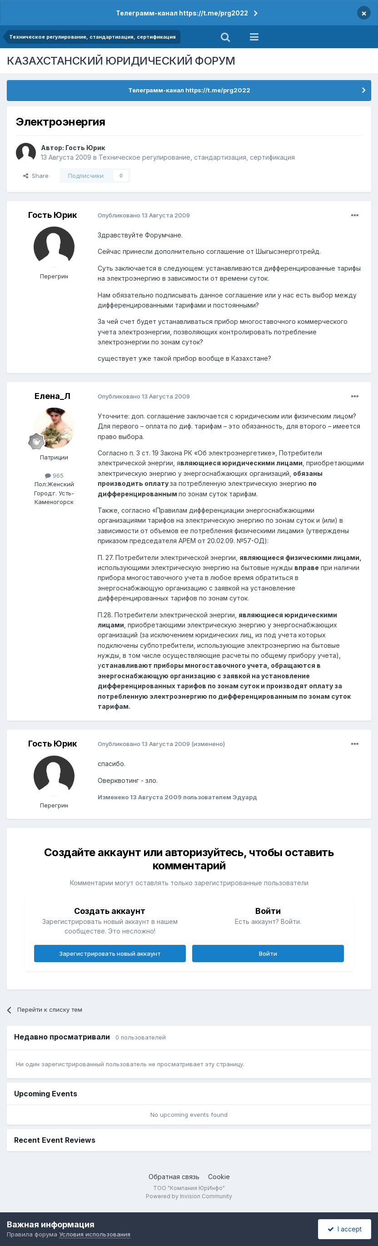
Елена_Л (52, 396)
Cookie (219, 1176)
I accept (345, 1229)
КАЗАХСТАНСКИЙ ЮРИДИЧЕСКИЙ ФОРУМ (121, 60)
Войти (268, 953)
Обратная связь (174, 1176)
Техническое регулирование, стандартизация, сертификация (197, 157)
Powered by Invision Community (189, 1196)
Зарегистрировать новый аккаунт (110, 953)
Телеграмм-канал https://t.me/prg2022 (182, 13)
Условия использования (94, 1234)
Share (36, 175)
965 (54, 475)
